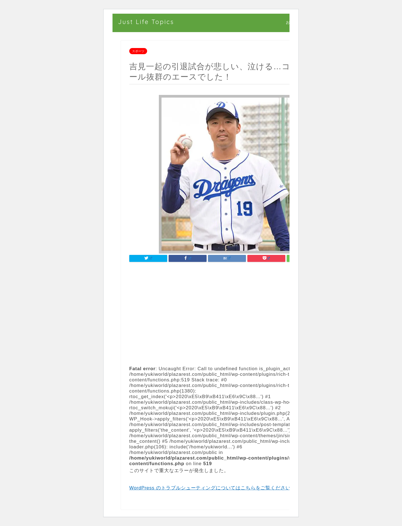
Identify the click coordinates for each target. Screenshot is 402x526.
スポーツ (138, 51)
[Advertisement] (227, 313)
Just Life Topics (146, 21)
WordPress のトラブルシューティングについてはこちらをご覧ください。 (214, 488)
